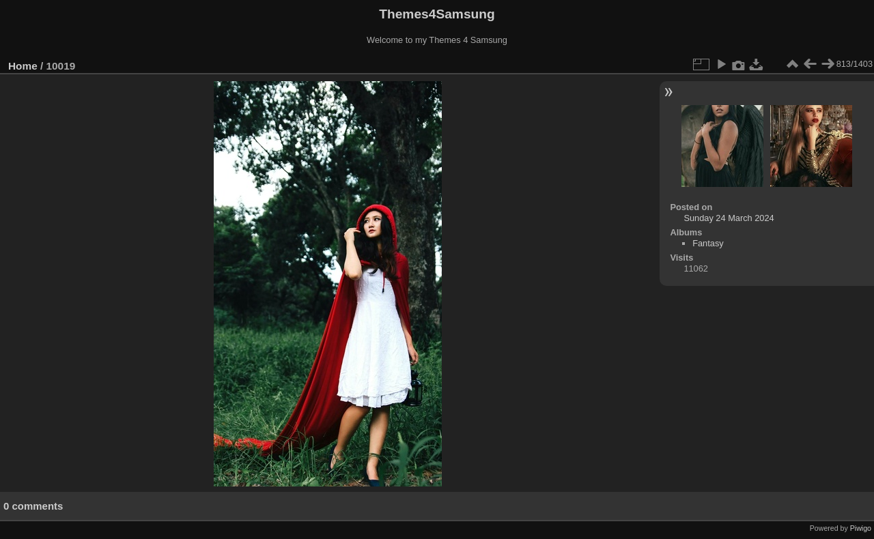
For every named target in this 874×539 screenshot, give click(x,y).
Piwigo (860, 528)
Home (23, 66)
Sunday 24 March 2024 (728, 218)
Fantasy (708, 243)
